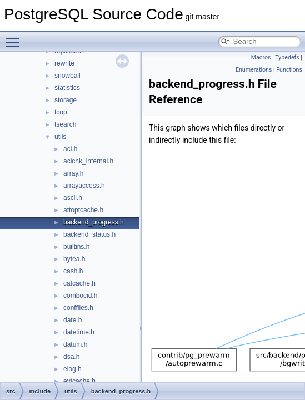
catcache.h (79, 283)
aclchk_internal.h (88, 161)
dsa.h (71, 357)
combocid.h (80, 295)
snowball (67, 75)
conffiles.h (78, 308)
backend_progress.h (93, 222)
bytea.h (74, 259)
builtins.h (76, 247)
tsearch (65, 124)
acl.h (70, 149)
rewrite (64, 63)
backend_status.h (89, 234)
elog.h (72, 369)
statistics (67, 88)
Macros (261, 57)
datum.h (75, 344)
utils (60, 137)
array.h (73, 173)
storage (65, 100)
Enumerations (254, 69)
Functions (289, 69)
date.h (72, 320)
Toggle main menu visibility (15, 37)
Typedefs (287, 57)
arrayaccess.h (84, 185)
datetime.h (78, 332)
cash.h (73, 271)
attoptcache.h (83, 210)
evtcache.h (79, 381)
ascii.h (72, 198)
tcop (60, 112)
